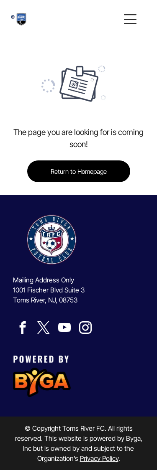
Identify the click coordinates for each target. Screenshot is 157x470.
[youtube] (64, 328)
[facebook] (22, 328)
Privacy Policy (99, 458)
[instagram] (85, 328)
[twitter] (43, 328)
